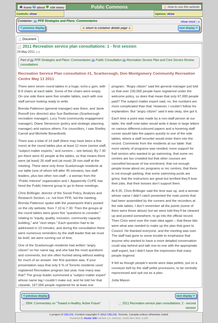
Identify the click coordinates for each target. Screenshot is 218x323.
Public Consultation (108, 60)
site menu (55, 7)
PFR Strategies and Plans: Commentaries (67, 20)
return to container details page (106, 28)
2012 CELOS (108, 314)
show (33, 13)
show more (188, 21)
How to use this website (184, 7)
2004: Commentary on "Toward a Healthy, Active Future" (63, 303)
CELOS (68, 314)
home (25, 7)
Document (27, 39)
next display (188, 28)
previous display (32, 28)
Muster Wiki (90, 318)
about (39, 7)
